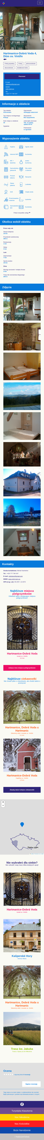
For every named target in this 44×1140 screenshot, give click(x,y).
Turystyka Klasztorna (22, 1111)
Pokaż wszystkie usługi (22, 213)
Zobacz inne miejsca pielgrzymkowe (22, 668)
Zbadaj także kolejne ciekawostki (22, 790)
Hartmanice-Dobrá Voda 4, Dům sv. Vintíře (20, 55)
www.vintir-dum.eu (14, 579)
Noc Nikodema (22, 1117)
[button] (22, 824)
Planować (22, 76)
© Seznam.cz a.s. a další (38, 853)
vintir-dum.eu (10, 89)
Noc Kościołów (22, 1124)
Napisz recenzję (31, 1084)
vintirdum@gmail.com (13, 84)
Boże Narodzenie (22, 1130)
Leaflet (31, 853)
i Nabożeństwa (22, 1136)
